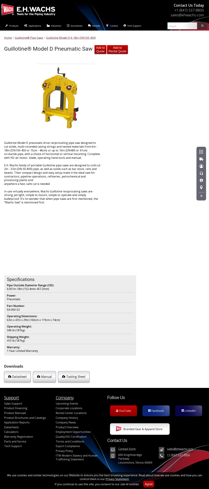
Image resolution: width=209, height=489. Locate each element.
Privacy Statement (117, 479)
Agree (149, 484)
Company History (67, 418)
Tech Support (132, 25)
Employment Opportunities (73, 432)
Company (65, 398)
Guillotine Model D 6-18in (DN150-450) (71, 38)
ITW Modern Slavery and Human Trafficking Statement (77, 457)
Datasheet (17, 377)
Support (11, 398)
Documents (74, 25)
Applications (32, 25)
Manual (44, 377)
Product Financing (15, 408)
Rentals (94, 25)
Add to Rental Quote (117, 49)
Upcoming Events (67, 403)
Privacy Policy (64, 451)
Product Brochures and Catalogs (25, 418)
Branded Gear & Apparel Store (139, 429)
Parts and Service (15, 441)
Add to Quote (100, 49)
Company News (66, 422)
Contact (112, 25)
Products (12, 25)
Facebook (156, 411)
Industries (54, 25)
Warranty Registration (18, 437)
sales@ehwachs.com (187, 15)
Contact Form (127, 449)
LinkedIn (189, 411)
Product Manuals (15, 413)
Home (8, 38)
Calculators (11, 432)
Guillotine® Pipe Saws (29, 38)
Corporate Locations (69, 408)
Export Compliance (68, 446)
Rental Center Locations (71, 413)
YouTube (123, 411)
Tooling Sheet (74, 377)
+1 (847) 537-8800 (189, 10)
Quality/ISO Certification (71, 437)
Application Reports (17, 422)
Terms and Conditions (70, 441)
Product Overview (67, 427)
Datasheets (11, 427)
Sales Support (13, 403)
